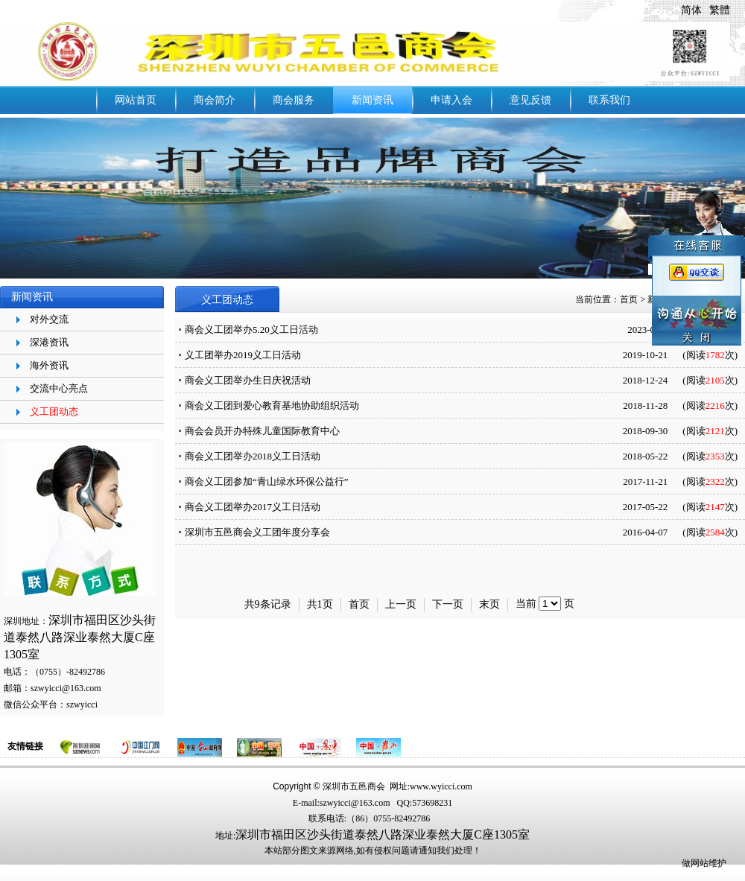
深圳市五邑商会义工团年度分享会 (257, 532)
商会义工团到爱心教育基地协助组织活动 (272, 405)
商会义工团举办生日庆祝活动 (248, 380)
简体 (691, 10)
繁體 (719, 10)
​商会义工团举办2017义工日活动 (252, 506)
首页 (629, 299)
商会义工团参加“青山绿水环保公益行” (267, 481)
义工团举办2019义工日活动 (243, 354)
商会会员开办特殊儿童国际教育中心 (262, 430)
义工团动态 (54, 411)
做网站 (695, 863)
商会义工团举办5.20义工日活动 (251, 329)
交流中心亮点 (59, 388)
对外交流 (49, 319)
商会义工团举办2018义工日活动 (252, 456)
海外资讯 (49, 365)
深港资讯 (49, 342)
